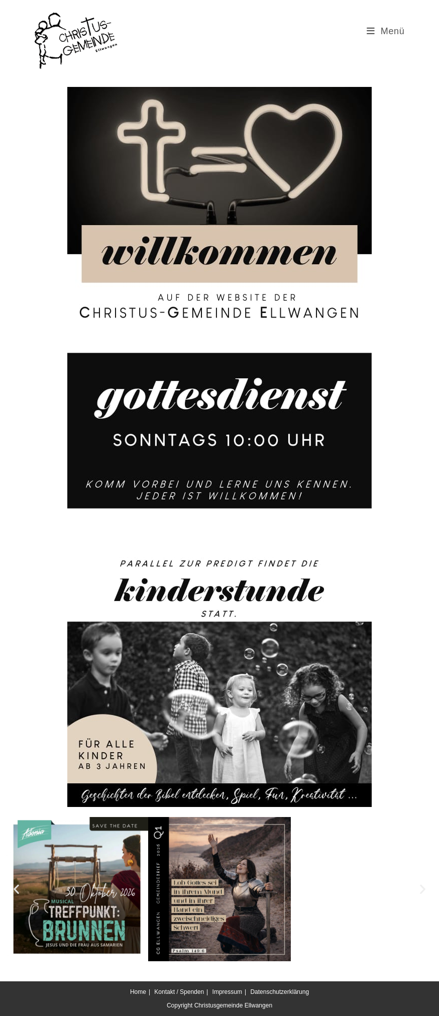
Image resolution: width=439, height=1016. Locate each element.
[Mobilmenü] (386, 31)
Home (138, 991)
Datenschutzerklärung (279, 991)
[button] (16, 889)
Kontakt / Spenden (179, 991)
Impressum (227, 991)
